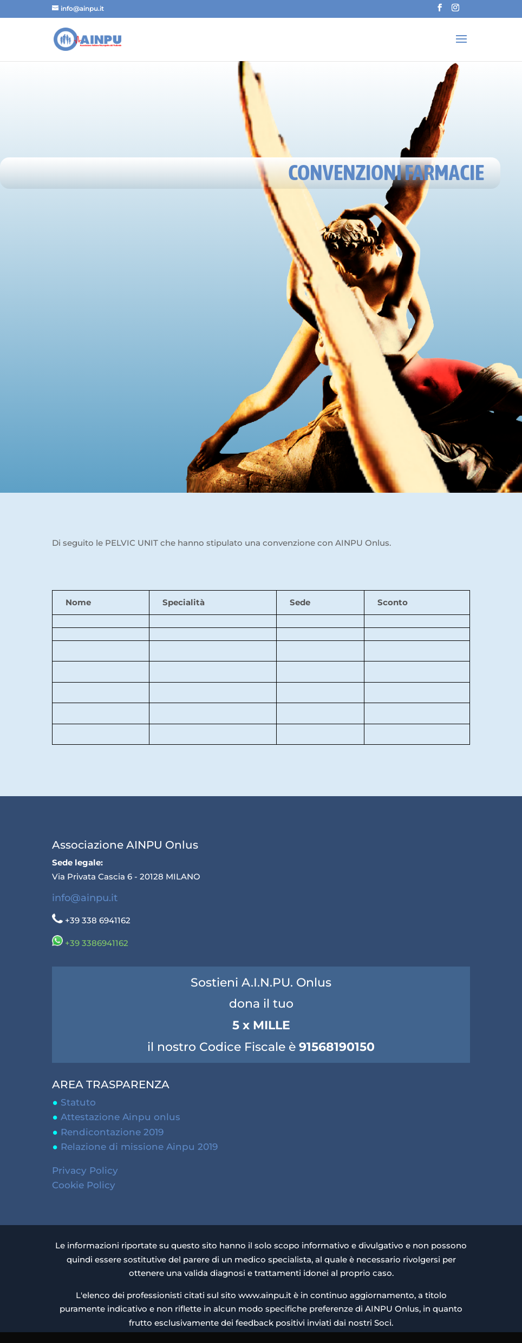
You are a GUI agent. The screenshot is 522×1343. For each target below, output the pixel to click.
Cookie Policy (83, 1185)
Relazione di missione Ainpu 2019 (139, 1146)
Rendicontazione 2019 (112, 1132)
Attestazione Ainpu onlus (120, 1117)
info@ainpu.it (85, 898)
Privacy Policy (85, 1170)
